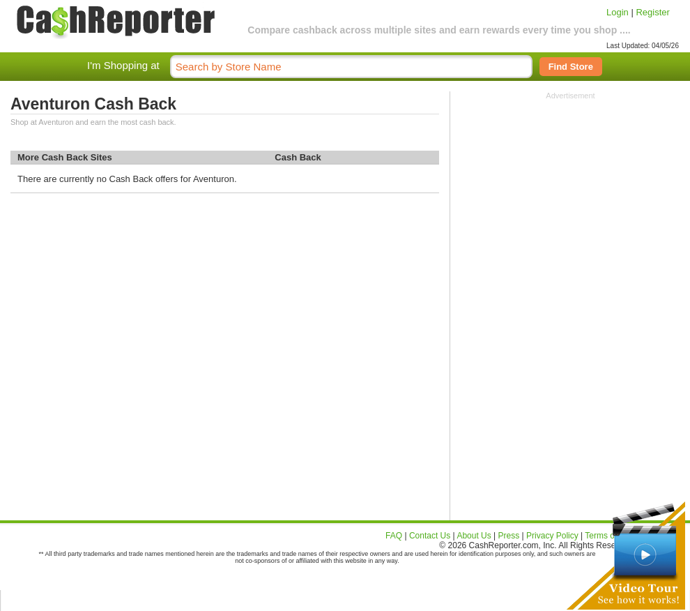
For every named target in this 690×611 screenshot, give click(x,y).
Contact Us (429, 536)
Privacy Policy (552, 536)
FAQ (393, 536)
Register (652, 12)
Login (617, 12)
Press (509, 536)
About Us (474, 536)
